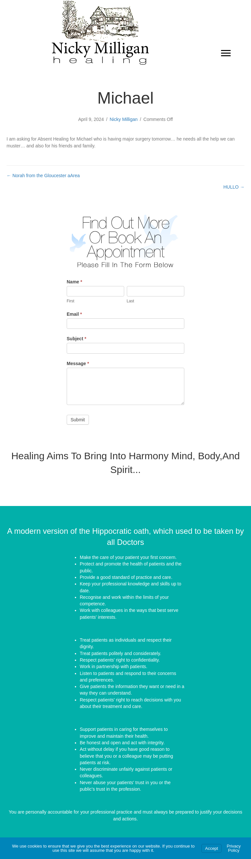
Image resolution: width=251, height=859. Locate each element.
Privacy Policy (234, 848)
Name (74, 281)
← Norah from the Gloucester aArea (43, 175)
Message (78, 363)
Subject (76, 338)
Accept (211, 848)
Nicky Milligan (124, 119)
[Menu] (225, 53)
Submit (78, 419)
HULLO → (233, 187)
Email (74, 314)
